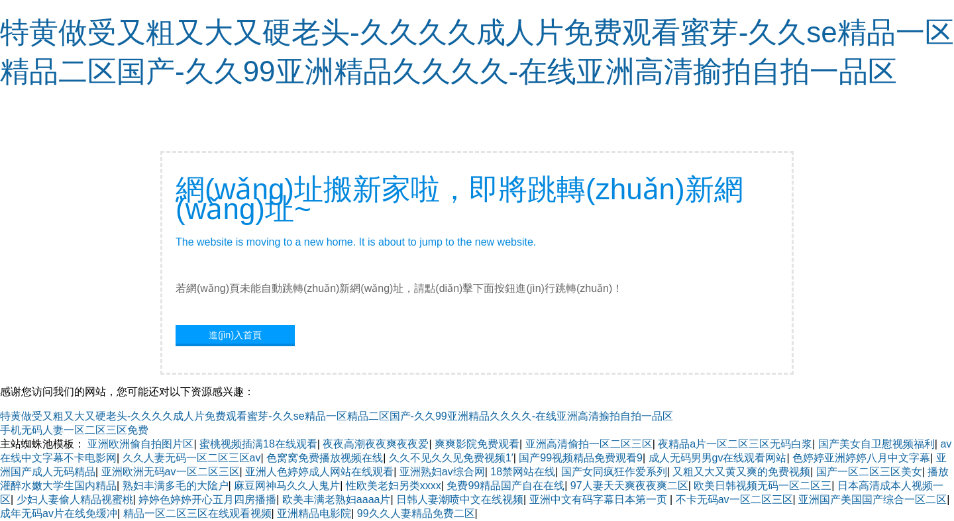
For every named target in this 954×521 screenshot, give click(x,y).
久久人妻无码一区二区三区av (192, 457)
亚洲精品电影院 (314, 513)
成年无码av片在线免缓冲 (58, 513)
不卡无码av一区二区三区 (734, 499)
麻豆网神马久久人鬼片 (287, 485)
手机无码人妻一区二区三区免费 (74, 430)
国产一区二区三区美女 (869, 471)
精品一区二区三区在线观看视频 (197, 513)
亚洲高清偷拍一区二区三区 (589, 444)
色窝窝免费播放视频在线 (324, 457)
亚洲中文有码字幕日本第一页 (599, 499)
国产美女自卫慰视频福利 (876, 444)
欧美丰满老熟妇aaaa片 (336, 499)
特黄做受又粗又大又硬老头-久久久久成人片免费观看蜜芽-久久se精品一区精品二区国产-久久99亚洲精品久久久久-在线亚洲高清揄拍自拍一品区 (336, 416)
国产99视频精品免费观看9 (581, 457)
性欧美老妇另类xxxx (393, 485)
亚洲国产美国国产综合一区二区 (872, 499)
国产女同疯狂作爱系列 (614, 471)
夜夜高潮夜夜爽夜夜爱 (376, 444)
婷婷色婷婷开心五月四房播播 (207, 499)
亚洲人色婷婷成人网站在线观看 (319, 471)
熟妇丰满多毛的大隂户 (176, 485)
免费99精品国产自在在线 (505, 485)
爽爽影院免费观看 (477, 444)
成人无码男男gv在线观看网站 (718, 457)
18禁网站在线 (522, 471)
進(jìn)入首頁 (235, 335)
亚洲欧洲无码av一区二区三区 (170, 471)
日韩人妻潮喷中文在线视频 (459, 499)
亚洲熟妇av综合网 (442, 471)
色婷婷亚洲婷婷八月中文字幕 (861, 457)
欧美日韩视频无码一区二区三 (762, 485)
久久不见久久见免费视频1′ (451, 457)
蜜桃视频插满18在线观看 (258, 444)
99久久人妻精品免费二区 (416, 513)
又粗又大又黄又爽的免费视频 (741, 471)
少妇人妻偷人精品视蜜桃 (75, 499)
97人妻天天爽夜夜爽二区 (629, 485)
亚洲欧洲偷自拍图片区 (140, 444)
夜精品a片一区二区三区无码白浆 (735, 444)
